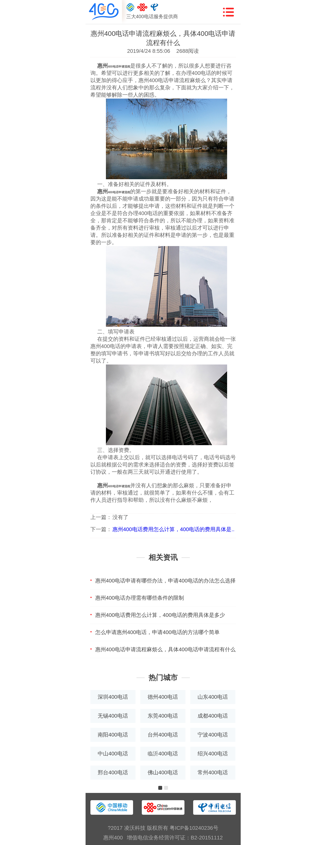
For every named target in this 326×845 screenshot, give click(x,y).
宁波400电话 (213, 735)
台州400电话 (163, 735)
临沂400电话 (163, 754)
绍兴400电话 (213, 754)
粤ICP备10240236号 (194, 828)
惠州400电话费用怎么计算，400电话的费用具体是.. (173, 529)
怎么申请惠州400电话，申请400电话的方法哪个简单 (157, 632)
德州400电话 (163, 697)
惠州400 (113, 838)
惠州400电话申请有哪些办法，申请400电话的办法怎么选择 (165, 581)
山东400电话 (213, 697)
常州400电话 (213, 772)
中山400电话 (113, 754)
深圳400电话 (113, 697)
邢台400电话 (113, 772)
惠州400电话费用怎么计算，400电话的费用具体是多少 (160, 615)
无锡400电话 (113, 716)
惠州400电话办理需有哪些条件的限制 (139, 598)
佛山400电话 (163, 772)
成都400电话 (213, 716)
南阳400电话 (113, 735)
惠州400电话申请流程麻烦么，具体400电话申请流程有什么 (165, 649)
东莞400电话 (163, 716)
